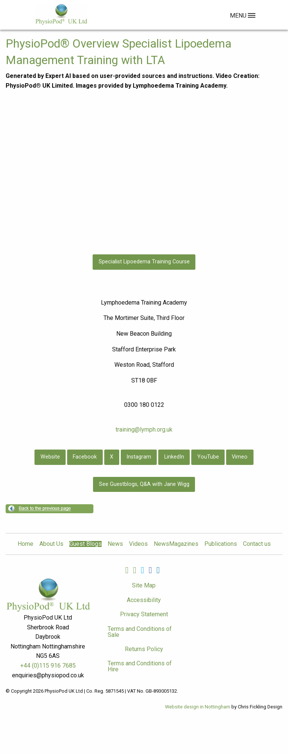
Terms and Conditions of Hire (140, 666)
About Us (51, 544)
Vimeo (240, 457)
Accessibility (144, 600)
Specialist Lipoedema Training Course (144, 261)
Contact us (257, 544)
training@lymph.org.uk (144, 429)
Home (25, 544)
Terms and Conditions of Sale (140, 631)
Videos (138, 544)
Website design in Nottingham (197, 707)
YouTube (208, 457)
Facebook (85, 457)
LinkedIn (174, 457)
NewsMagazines (176, 544)
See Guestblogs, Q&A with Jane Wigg (144, 484)
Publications (220, 544)
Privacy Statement (144, 614)
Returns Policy (144, 649)
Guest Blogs (85, 544)
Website (50, 457)
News (115, 544)
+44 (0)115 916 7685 (48, 665)
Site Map (144, 585)
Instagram (138, 457)
